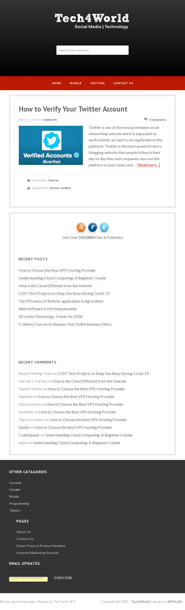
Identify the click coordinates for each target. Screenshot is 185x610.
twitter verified (59, 188)
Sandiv (24, 427)
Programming (19, 503)
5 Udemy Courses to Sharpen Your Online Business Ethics (65, 324)
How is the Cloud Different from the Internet (55, 285)
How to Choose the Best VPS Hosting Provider (57, 270)
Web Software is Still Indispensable (48, 308)
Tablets (14, 510)
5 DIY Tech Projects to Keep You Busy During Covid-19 (64, 293)
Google (14, 489)
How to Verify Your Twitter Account (73, 108)
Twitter (53, 180)
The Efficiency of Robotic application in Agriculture (61, 301)
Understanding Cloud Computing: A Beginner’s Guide (62, 278)
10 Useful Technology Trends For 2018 (50, 316)
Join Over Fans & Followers (92, 237)
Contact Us (25, 539)
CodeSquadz (29, 435)
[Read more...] (149, 165)
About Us (23, 532)
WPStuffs (175, 601)
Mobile (14, 496)
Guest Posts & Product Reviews (40, 546)
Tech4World (92, 21)
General (15, 483)
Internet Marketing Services (37, 553)
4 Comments (157, 119)
